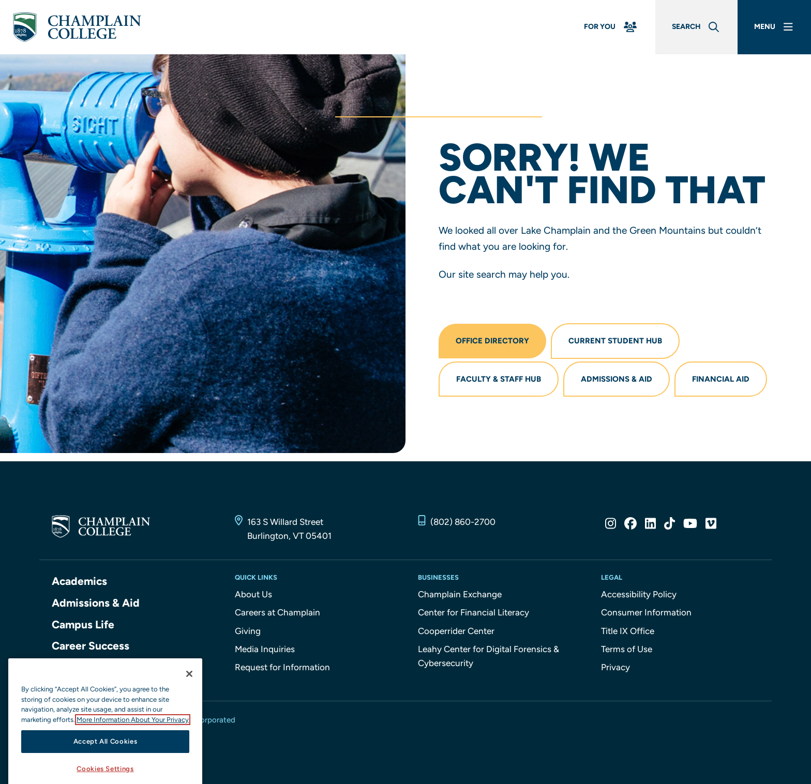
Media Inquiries (265, 649)
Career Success (90, 645)
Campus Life (83, 624)
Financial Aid (720, 379)
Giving (248, 631)
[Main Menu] (775, 27)
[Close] (189, 683)
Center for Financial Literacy (473, 612)
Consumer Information (646, 612)
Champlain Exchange (460, 594)
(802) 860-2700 (462, 522)
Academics (79, 581)
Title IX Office (627, 631)
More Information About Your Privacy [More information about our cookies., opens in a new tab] (133, 729)
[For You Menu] (611, 27)
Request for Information (282, 667)
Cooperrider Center (456, 631)
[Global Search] (696, 27)
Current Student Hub (615, 340)
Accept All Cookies (105, 751)
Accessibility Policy (639, 594)
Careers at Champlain (277, 612)
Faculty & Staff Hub (498, 379)
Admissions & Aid (616, 379)
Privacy (615, 667)
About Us (253, 594)
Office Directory (492, 340)
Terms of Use (626, 649)
